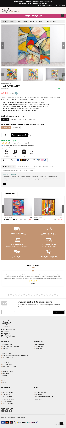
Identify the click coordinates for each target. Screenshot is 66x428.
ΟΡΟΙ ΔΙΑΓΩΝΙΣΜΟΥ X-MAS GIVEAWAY (44, 396)
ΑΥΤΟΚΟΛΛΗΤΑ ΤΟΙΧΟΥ (8, 360)
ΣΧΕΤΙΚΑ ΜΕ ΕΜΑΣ (39, 344)
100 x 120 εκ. (22, 119)
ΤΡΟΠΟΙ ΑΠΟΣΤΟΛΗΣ (7, 403)
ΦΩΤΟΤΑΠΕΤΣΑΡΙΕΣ (7, 364)
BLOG (36, 351)
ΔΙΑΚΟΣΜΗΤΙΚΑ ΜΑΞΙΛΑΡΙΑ (9, 378)
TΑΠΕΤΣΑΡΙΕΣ (5, 362)
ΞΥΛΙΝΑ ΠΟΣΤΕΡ (6, 348)
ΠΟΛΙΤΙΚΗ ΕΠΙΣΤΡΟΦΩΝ (40, 392)
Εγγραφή (58, 312)
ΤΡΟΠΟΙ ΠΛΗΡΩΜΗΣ (7, 401)
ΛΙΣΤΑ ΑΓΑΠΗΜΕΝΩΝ (7, 396)
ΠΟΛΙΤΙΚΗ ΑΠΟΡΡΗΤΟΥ (40, 390)
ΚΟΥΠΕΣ (4, 380)
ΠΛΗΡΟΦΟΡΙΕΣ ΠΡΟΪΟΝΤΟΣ (24, 166)
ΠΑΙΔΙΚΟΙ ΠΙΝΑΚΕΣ (6, 353)
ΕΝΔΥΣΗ (4, 382)
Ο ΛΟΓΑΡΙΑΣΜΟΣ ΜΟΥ (7, 390)
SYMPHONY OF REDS (7, 371)
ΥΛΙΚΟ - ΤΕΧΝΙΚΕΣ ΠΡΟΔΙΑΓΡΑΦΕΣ (43, 166)
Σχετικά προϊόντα (9, 194)
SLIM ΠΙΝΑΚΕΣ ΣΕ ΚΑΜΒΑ (8, 351)
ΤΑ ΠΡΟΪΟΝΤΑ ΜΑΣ (39, 346)
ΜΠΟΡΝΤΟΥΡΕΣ (6, 369)
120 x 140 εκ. (32, 119)
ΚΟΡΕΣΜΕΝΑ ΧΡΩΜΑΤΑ (10, 219)
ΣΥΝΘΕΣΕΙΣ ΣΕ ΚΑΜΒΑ (7, 357)
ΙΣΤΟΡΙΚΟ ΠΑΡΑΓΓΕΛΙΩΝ (8, 399)
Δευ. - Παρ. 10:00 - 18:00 (8, 337)
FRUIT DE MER (5, 373)
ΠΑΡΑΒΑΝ (4, 375)
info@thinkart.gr (6, 335)
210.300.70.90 (5, 333)
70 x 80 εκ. (5, 119)
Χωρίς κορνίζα (6, 128)
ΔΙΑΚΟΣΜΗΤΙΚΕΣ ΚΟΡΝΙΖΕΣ (10, 170)
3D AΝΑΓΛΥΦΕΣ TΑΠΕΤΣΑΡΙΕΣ (9, 366)
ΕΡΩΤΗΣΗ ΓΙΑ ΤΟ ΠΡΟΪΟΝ (27, 170)
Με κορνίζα (16, 128)
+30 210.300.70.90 (59, 5)
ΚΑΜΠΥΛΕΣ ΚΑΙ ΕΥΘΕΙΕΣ (40, 219)
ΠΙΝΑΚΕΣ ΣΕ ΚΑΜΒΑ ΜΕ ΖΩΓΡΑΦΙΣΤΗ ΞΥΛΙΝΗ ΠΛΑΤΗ (15, 355)
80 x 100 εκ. (14, 119)
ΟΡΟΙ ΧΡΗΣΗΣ (38, 394)
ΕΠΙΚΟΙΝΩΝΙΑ (38, 399)
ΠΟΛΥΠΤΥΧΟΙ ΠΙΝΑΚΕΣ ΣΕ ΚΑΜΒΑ (10, 346)
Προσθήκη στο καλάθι (19, 135)
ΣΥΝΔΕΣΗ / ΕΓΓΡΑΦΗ (7, 392)
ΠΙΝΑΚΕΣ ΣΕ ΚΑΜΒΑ (7, 344)
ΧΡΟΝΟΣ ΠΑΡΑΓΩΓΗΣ (8, 166)
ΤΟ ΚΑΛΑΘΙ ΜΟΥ (6, 394)
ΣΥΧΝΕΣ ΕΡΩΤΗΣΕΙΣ (40, 348)
